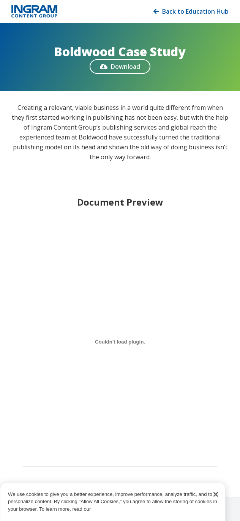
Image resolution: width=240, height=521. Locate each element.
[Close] (215, 501)
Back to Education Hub (191, 11)
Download (120, 66)
